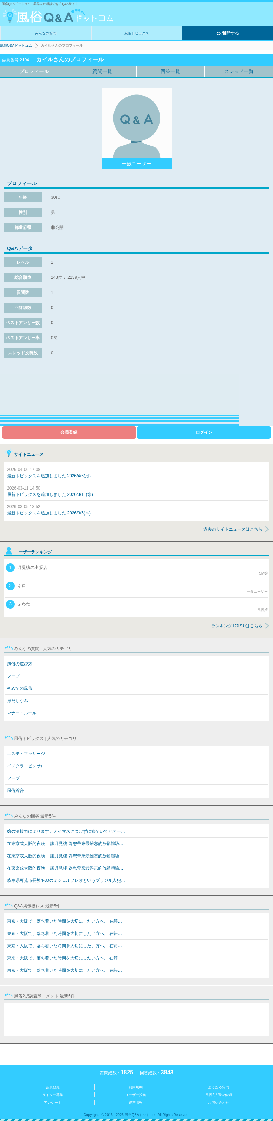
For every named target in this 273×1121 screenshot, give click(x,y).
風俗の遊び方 (19, 663)
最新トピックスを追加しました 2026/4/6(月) (49, 472)
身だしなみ (17, 700)
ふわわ (137, 606)
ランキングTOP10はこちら (236, 625)
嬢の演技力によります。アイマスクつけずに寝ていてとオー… (66, 831)
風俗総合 (15, 790)
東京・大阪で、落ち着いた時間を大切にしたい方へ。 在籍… (64, 921)
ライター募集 (52, 1095)
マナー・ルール (22, 712)
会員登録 (68, 432)
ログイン (204, 432)
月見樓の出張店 (137, 569)
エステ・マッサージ (26, 753)
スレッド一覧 (239, 71)
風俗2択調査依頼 (218, 1095)
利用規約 (136, 1087)
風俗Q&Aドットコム (16, 45)
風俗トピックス (136, 33)
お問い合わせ (218, 1102)
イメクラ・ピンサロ (26, 765)
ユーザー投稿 (135, 1095)
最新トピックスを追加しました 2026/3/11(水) (50, 491)
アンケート (52, 1102)
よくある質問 (218, 1087)
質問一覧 (102, 71)
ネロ (137, 588)
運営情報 (136, 1102)
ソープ (13, 676)
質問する (227, 34)
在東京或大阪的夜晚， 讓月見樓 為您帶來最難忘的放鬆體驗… (65, 843)
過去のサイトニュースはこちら (232, 529)
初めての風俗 (19, 688)
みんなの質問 (45, 33)
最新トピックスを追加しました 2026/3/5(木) (49, 510)
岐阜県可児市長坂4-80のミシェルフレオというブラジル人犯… (66, 880)
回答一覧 (170, 71)
